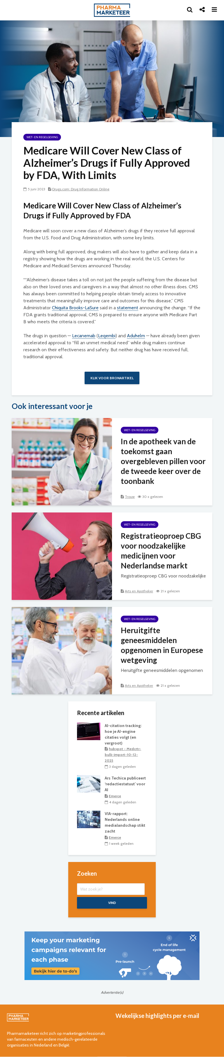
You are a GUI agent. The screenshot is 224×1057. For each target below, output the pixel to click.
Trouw (130, 496)
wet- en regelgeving (42, 137)
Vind (112, 903)
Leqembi (107, 335)
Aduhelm (136, 335)
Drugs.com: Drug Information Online (80, 189)
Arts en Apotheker (139, 591)
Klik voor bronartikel (112, 378)
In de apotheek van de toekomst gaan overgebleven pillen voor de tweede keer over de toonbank (163, 461)
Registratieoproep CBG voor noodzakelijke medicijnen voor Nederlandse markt (161, 550)
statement (127, 307)
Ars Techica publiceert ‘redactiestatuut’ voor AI (125, 784)
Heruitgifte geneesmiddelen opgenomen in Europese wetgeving (162, 645)
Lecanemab (83, 335)
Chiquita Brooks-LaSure (75, 307)
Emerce (115, 796)
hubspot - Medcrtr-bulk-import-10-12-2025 (123, 755)
